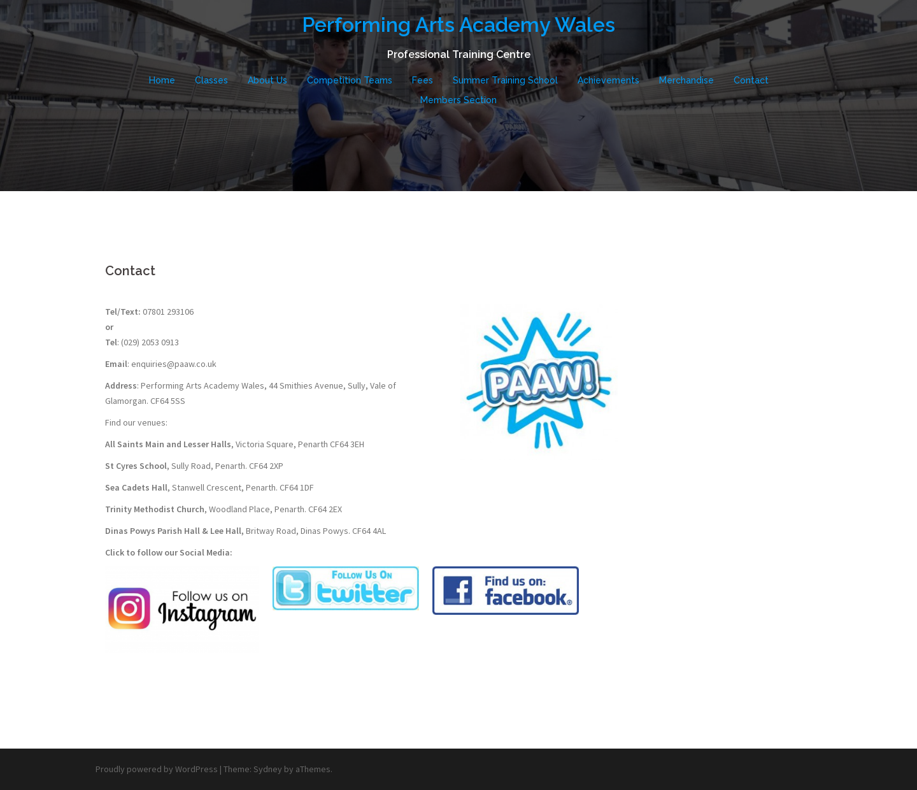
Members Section (458, 100)
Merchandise (686, 80)
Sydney (267, 769)
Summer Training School (505, 80)
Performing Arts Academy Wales (458, 24)
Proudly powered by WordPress (157, 769)
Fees (422, 80)
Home (162, 80)
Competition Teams (349, 80)
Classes (211, 80)
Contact (751, 80)
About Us (267, 80)
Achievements (608, 80)
